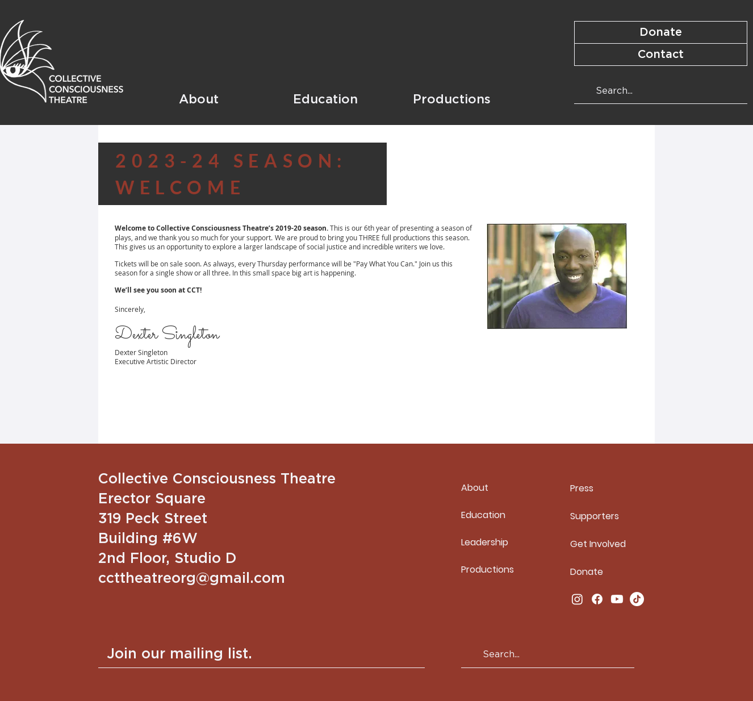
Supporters (594, 516)
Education (483, 514)
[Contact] (660, 54)
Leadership (484, 542)
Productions (487, 569)
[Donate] (660, 32)
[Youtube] (617, 599)
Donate (586, 571)
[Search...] (659, 90)
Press (581, 488)
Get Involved (598, 543)
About (474, 487)
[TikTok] (637, 599)
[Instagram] (577, 599)
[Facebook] (597, 599)
